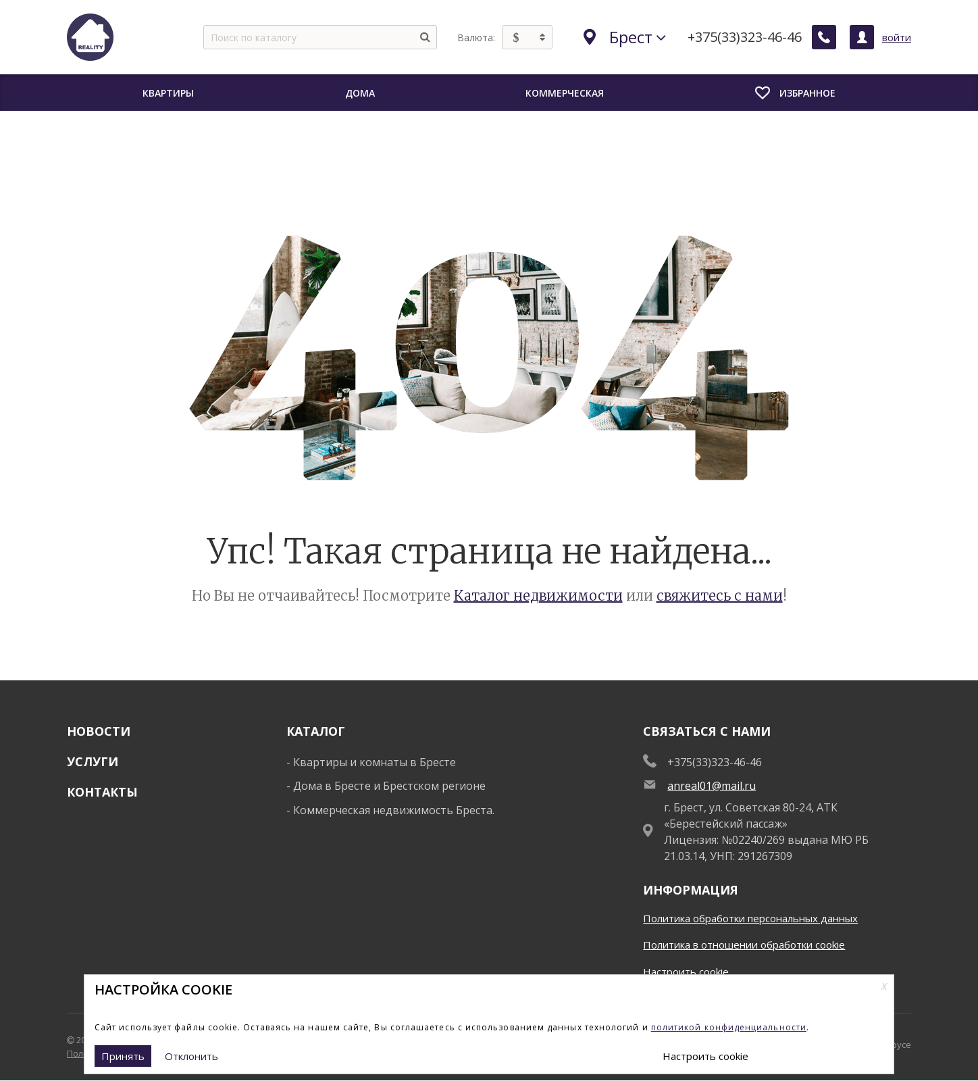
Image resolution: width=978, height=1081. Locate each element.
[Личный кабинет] (862, 37)
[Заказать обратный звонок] (824, 37)
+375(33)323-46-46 (745, 37)
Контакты (102, 792)
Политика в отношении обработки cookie (744, 944)
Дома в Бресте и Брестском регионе (389, 785)
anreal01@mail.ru (711, 785)
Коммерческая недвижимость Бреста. (393, 810)
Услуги (92, 761)
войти (896, 37)
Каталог (315, 731)
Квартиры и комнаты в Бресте (374, 762)
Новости (98, 731)
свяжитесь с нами (720, 595)
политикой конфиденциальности (728, 1027)
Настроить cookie (686, 971)
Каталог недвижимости (538, 595)
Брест (625, 37)
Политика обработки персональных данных (750, 918)
